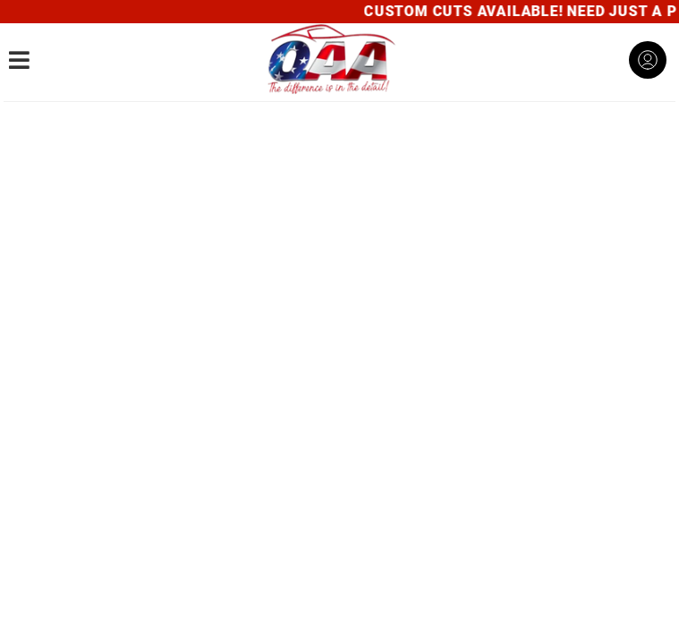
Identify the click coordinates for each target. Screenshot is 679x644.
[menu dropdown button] (19, 60)
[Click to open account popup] (647, 60)
